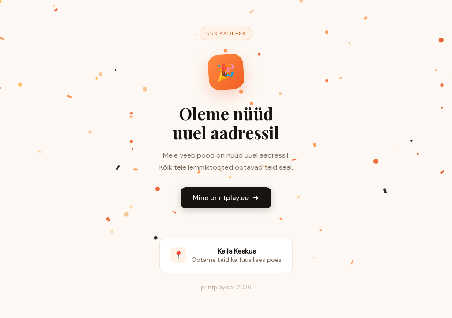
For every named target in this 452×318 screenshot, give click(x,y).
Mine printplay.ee (226, 197)
